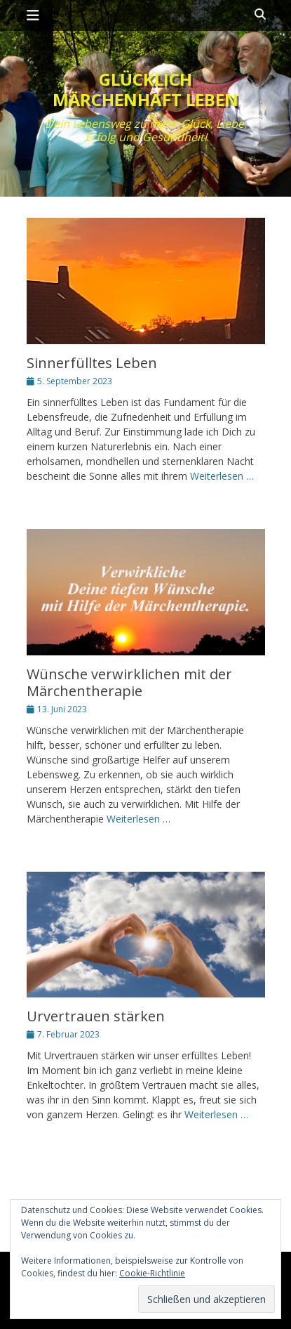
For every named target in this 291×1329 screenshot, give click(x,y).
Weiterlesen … (222, 476)
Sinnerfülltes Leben (92, 362)
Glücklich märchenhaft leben (145, 89)
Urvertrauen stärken (96, 1016)
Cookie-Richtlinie (152, 1273)
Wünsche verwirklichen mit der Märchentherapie (129, 682)
